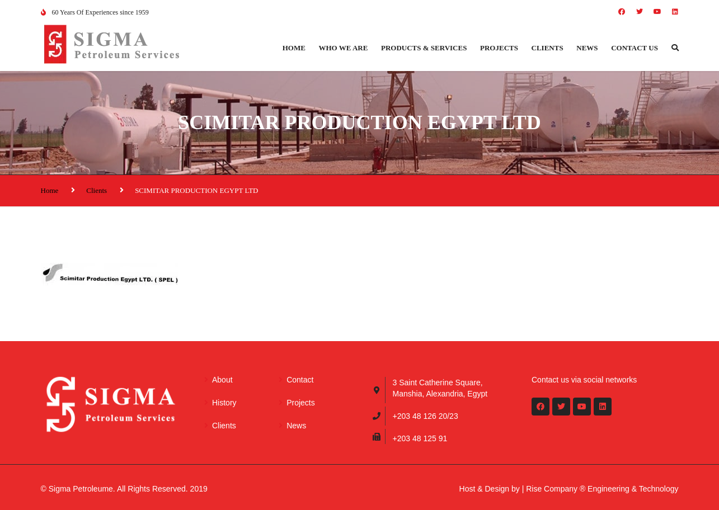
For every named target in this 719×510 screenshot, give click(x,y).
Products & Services (424, 48)
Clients (547, 48)
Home (294, 48)
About (222, 379)
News (587, 48)
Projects (499, 48)
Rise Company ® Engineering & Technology (602, 488)
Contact (299, 379)
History (224, 402)
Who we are (343, 48)
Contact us (634, 48)
